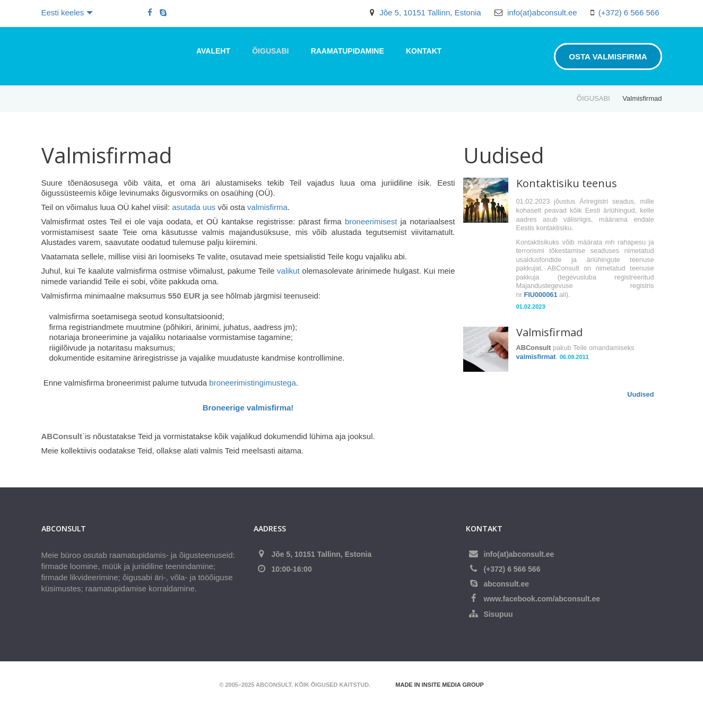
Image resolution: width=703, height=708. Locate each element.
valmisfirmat (536, 357)
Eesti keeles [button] (67, 12)
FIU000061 (540, 295)
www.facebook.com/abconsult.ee (541, 599)
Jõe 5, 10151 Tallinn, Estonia (430, 12)
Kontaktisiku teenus (566, 183)
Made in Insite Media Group (439, 684)
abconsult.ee (506, 584)
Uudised (640, 394)
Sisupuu (498, 614)
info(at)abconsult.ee (542, 12)
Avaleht (213, 51)
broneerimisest (371, 221)
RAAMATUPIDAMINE (347, 51)
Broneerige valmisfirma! (248, 407)
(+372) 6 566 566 (628, 12)
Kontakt (423, 51)
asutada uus (193, 207)
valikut (288, 270)
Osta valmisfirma (608, 56)
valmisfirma (267, 207)
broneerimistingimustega (252, 382)
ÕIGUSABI (270, 51)
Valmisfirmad (549, 332)
